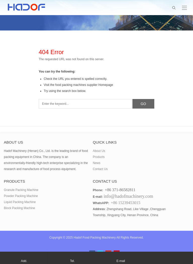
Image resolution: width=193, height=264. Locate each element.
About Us (99, 151)
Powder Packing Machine (21, 196)
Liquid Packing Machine (20, 202)
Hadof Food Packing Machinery (95, 237)
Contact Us (100, 169)
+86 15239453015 (125, 203)
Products (99, 157)
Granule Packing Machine (21, 190)
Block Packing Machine (19, 208)
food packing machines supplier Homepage (84, 85)
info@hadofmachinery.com (128, 196)
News (96, 163)
